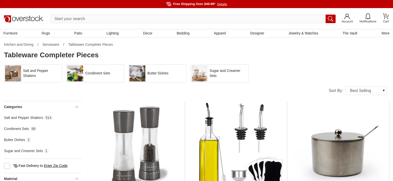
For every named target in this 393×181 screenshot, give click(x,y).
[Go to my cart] (386, 18)
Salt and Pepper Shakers (23, 118)
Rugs (46, 33)
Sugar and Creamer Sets (23, 151)
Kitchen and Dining (19, 45)
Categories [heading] (41, 107)
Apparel (220, 33)
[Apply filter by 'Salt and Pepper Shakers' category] (33, 74)
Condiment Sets (16, 129)
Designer (257, 33)
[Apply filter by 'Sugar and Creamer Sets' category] (219, 74)
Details (222, 4)
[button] (33, 74)
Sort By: (358, 91)
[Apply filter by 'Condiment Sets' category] (95, 74)
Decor (147, 33)
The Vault (349, 33)
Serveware (50, 45)
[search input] (193, 19)
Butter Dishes (14, 140)
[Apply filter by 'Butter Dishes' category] (157, 74)
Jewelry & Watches (303, 33)
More (385, 33)
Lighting (113, 33)
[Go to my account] (347, 19)
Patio (79, 33)
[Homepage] (24, 18)
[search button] (331, 19)
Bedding (183, 33)
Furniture (11, 33)
